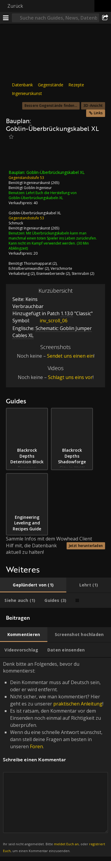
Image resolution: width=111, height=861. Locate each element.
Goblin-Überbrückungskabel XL (35, 212)
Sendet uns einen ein (70, 356)
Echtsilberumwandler (26, 268)
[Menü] (6, 18)
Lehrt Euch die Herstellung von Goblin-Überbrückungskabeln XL (43, 195)
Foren (36, 746)
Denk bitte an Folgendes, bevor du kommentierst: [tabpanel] (55, 757)
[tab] (33, 585)
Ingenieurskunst (27, 93)
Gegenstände (50, 85)
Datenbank (22, 85)
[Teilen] (105, 18)
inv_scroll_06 (49, 320)
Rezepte (76, 85)
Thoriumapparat (38, 263)
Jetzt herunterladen (86, 545)
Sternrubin (80, 273)
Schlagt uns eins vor (70, 377)
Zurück (15, 6)
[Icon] (16, 157)
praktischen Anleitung (77, 703)
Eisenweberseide (50, 273)
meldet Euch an (66, 844)
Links (98, 112)
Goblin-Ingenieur (38, 187)
